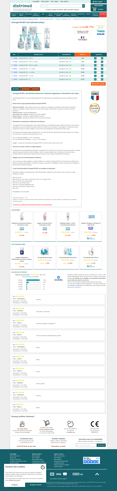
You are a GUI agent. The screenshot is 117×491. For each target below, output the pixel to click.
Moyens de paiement (15, 459)
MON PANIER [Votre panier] (98, 5)
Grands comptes (58, 466)
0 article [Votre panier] (100, 9)
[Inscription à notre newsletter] (86, 445)
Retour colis (13, 457)
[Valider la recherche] (83, 6)
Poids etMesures (51, 14)
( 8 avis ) (72, 260)
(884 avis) (100, 27)
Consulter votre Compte (38, 461)
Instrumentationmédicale (58, 14)
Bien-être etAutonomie (95, 14)
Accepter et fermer (35, 485)
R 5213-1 (92, 482)
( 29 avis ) (95, 260)
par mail (33, 446)
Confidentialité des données (39, 463)
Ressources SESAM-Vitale (61, 461)
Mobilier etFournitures (36, 14)
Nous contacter (64, 1)
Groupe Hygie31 (62, 478)
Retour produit (45, 1)
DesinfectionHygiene (14, 14)
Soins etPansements (66, 14)
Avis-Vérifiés (99, 274)
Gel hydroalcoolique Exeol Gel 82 (68, 257)
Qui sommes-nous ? (15, 456)
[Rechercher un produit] (61, 6)
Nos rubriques (57, 459)
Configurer (14, 485)
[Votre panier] (94, 9)
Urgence (88, 14)
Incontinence (81, 14)
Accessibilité (36, 1)
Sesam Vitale (28, 14)
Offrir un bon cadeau (59, 456)
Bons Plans (103, 14)
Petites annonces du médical (61, 464)
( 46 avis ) (49, 260)
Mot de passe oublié (37, 459)
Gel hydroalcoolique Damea (45, 257)
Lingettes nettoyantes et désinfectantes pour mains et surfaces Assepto (22, 259)
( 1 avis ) (72, 232)
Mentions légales (14, 463)
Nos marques (57, 457)
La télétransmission (59, 463)
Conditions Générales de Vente (18, 461)
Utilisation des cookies (14, 480)
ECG (43, 14)
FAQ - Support (54, 1)
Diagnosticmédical (21, 14)
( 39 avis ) (95, 232)
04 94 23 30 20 (22, 446)
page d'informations (76, 287)
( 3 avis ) (26, 232)
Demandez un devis (58, 446)
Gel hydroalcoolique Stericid (91, 257)
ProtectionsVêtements (73, 14)
